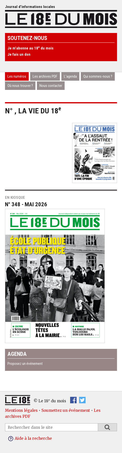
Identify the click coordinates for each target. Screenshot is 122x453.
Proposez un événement (25, 363)
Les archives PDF (45, 76)
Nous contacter (50, 85)
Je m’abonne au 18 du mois (30, 48)
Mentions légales (21, 410)
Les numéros (16, 76)
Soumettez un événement (65, 410)
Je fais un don (18, 54)
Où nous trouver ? (20, 85)
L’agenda (70, 76)
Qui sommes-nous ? (97, 76)
